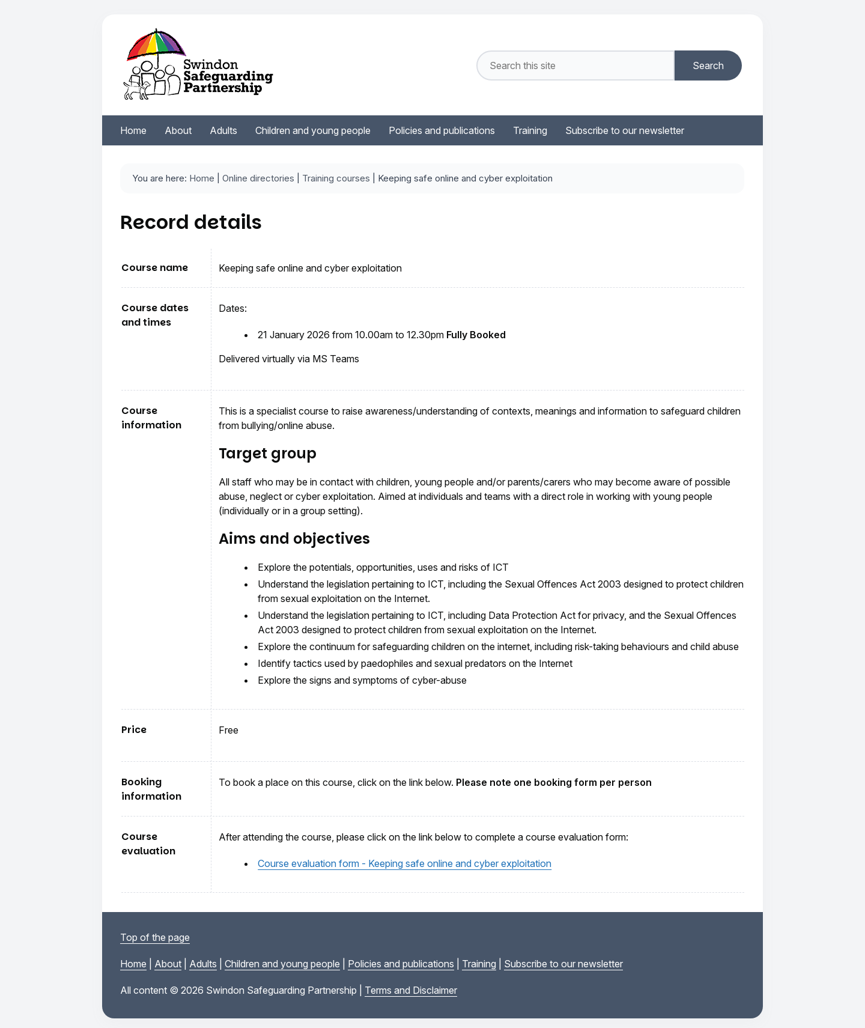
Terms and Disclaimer (411, 990)
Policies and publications (401, 964)
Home (201, 178)
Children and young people (282, 964)
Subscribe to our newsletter (563, 964)
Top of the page (155, 937)
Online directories (258, 178)
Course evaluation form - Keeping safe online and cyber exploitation (404, 863)
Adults (203, 964)
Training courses (336, 178)
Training (479, 964)
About (167, 964)
